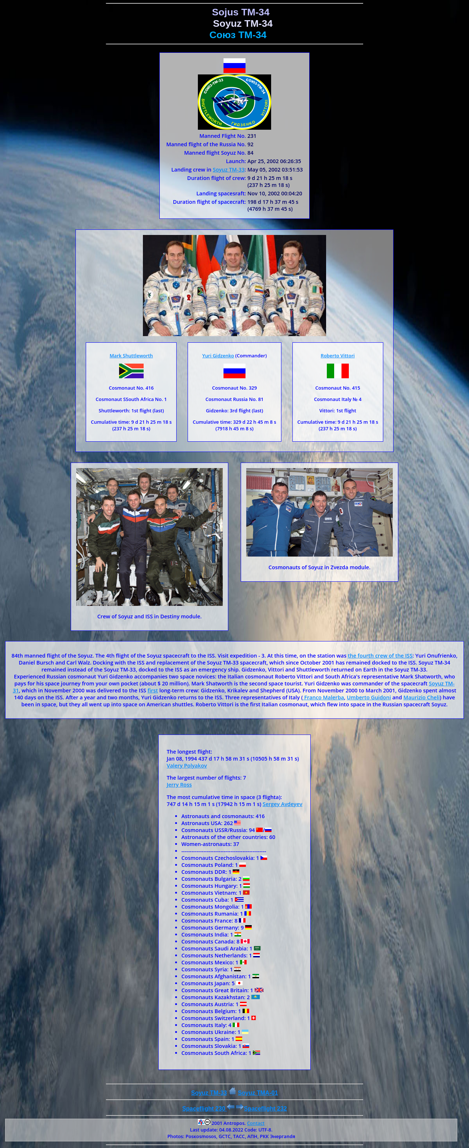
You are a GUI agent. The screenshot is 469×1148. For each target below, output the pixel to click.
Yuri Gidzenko (218, 355)
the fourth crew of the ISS (380, 655)
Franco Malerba (323, 697)
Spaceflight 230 (208, 1108)
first (153, 690)
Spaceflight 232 (261, 1108)
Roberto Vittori (338, 355)
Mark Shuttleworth (131, 355)
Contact (256, 1123)
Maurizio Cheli (421, 697)
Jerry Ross (179, 784)
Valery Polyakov (187, 765)
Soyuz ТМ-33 (229, 169)
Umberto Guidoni (369, 697)
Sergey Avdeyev (282, 804)
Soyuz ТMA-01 (258, 1093)
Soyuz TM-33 (209, 1093)
